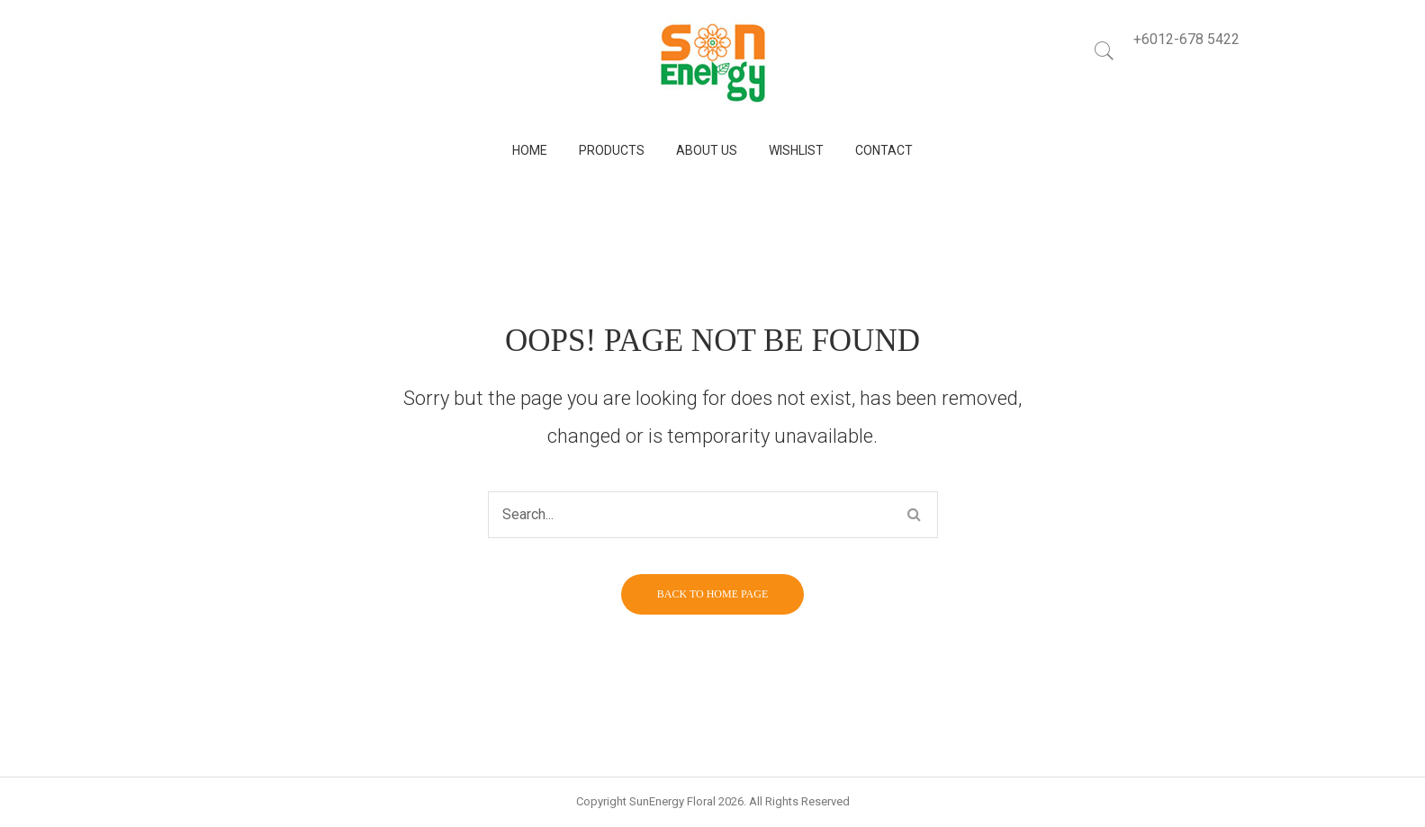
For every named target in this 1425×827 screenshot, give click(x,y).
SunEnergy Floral (672, 801)
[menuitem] (529, 150)
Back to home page (712, 594)
